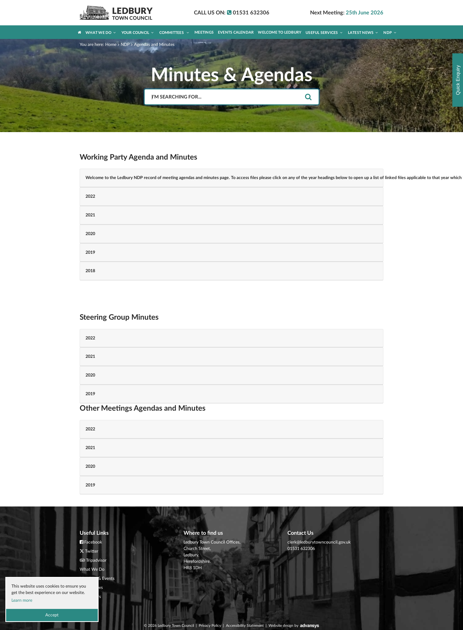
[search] (308, 97)
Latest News (363, 33)
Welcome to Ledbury (279, 32)
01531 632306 (301, 548)
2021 (90, 215)
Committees (174, 33)
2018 (90, 271)
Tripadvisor (96, 560)
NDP (389, 33)
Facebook (93, 542)
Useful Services (324, 33)
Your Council (137, 33)
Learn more (21, 600)
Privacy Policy (210, 626)
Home (110, 44)
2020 (90, 234)
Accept (52, 615)
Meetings (204, 32)
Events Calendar (236, 32)
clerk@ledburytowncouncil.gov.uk (319, 542)
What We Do (101, 33)
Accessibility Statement (245, 626)
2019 (90, 252)
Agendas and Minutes (154, 44)
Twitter (91, 551)
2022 (90, 196)
